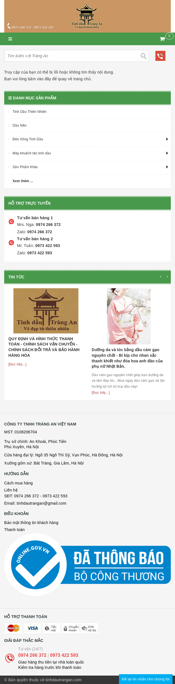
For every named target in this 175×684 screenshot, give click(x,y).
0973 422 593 (47, 245)
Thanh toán (14, 529)
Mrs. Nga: (26, 224)
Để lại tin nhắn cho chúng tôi (146, 679)
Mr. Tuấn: (25, 245)
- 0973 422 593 (53, 496)
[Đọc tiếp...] (17, 364)
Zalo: (21, 232)
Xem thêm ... (23, 181)
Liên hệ (11, 490)
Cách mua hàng (18, 483)
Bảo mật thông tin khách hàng (31, 522)
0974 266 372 (48, 224)
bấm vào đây (39, 79)
